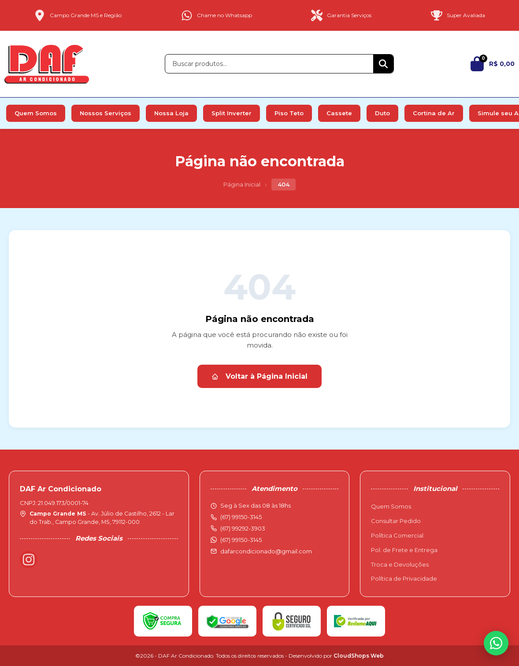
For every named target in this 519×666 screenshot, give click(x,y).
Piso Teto (289, 113)
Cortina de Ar (434, 113)
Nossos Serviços (105, 113)
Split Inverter (231, 113)
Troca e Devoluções (400, 564)
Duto (382, 113)
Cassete (339, 113)
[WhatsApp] (496, 643)
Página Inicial (241, 184)
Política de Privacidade (404, 578)
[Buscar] (383, 64)
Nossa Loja (171, 113)
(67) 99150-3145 (241, 539)
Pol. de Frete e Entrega (404, 549)
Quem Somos (36, 113)
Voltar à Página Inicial (259, 376)
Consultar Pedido (396, 520)
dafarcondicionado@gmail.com (266, 551)
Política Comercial (397, 535)
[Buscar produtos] (269, 63)
